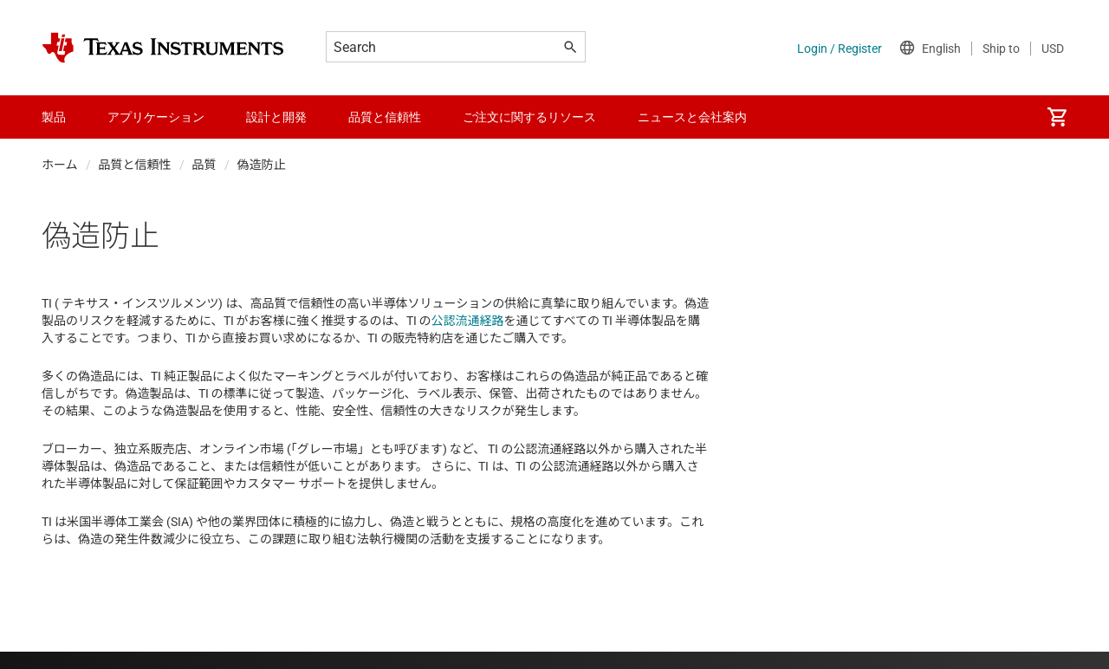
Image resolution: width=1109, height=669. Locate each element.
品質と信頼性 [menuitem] (384, 117)
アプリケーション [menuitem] (155, 117)
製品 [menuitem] (54, 117)
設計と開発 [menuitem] (276, 117)
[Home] (163, 47)
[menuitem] (1057, 117)
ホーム (60, 165)
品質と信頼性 (135, 165)
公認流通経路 (467, 321)
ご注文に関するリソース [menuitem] (529, 117)
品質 (204, 165)
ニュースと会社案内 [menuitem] (692, 117)
